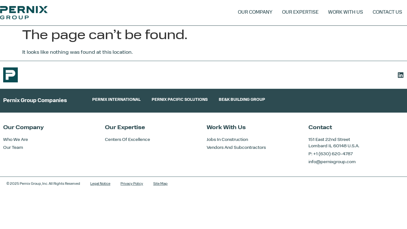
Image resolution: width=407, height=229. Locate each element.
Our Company (255, 12)
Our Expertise (300, 12)
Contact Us (387, 12)
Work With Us (345, 12)
